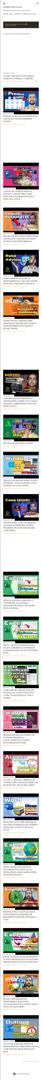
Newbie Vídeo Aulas (12, 7)
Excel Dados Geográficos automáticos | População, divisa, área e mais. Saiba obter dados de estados (20, 871)
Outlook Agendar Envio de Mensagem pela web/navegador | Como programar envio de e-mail (21, 1048)
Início (5, 14)
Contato (17, 14)
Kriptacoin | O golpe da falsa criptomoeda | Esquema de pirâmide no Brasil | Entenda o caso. (20, 915)
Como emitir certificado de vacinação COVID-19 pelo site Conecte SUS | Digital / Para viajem (18, 694)
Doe (34, 14)
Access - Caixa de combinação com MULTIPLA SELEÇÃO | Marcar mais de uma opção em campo (20, 782)
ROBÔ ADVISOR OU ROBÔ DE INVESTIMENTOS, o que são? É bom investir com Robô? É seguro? (20, 281)
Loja (11, 14)
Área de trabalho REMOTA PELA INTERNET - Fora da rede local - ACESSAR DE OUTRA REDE (20, 483)
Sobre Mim (26, 14)
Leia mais (36, 81)
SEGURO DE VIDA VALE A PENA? (18, 443)
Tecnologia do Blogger (21, 1074)
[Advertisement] (21, 144)
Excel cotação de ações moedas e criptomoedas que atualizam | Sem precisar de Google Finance (20, 959)
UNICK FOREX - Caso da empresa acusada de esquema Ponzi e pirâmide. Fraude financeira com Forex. (19, 526)
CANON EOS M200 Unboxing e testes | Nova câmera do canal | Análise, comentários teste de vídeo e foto (20, 402)
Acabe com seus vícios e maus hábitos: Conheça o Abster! (18, 77)
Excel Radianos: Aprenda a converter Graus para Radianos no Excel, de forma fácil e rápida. (19, 604)
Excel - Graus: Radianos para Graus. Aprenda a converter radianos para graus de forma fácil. (20, 649)
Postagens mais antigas (30, 1061)
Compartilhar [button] (7, 81)
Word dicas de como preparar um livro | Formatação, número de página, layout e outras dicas (20, 826)
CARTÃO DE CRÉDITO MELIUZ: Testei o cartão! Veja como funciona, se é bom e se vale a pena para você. (18, 195)
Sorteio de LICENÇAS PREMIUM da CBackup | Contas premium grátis (20, 119)
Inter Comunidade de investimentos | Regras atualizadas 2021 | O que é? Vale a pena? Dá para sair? (20, 1003)
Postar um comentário (19, 81)
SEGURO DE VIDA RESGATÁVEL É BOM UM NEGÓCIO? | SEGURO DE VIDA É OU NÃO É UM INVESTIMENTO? (20, 239)
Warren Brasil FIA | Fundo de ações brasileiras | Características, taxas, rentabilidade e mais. (19, 739)
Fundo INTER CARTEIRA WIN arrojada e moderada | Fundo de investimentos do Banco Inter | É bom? (20, 324)
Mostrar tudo (10, 25)
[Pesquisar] (37, 3)
